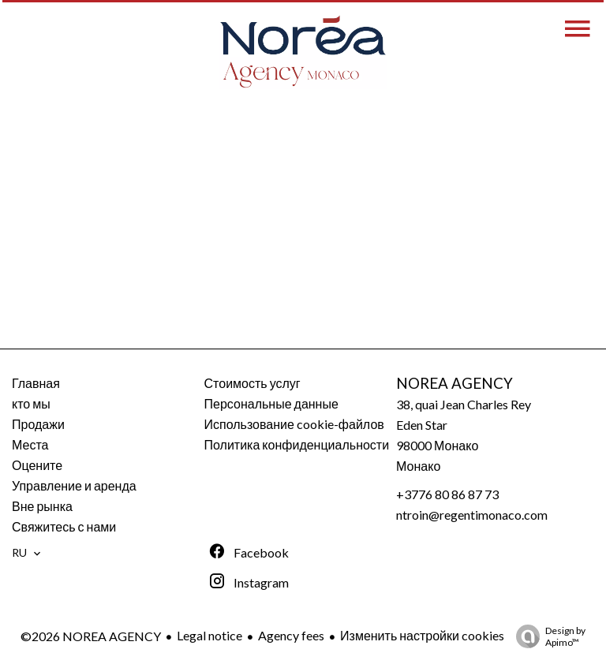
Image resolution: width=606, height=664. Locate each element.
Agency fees (291, 635)
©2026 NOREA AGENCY (91, 636)
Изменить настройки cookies (422, 635)
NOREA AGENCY (454, 383)
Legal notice (209, 635)
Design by (546, 636)
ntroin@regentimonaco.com (472, 514)
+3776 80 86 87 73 (447, 494)
